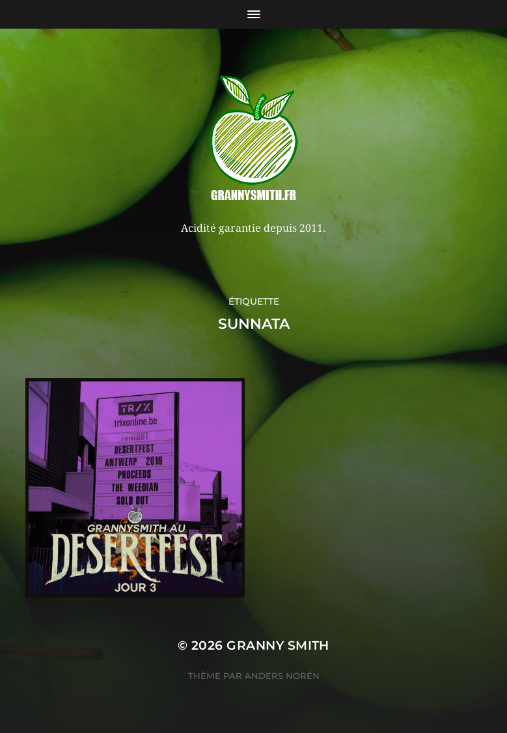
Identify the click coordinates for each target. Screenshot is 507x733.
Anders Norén (282, 676)
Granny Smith (277, 645)
